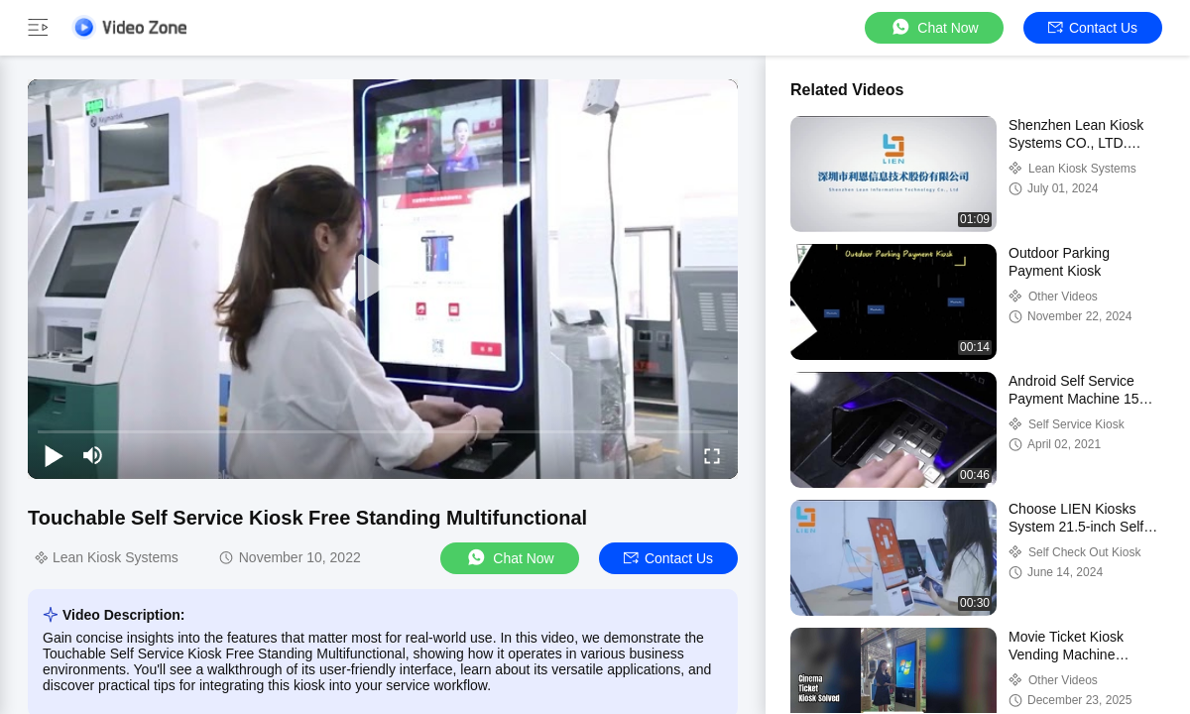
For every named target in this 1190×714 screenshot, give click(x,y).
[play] (383, 278)
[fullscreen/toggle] (712, 455)
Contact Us (1092, 28)
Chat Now (934, 27)
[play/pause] (53, 455)
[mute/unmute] (93, 455)
